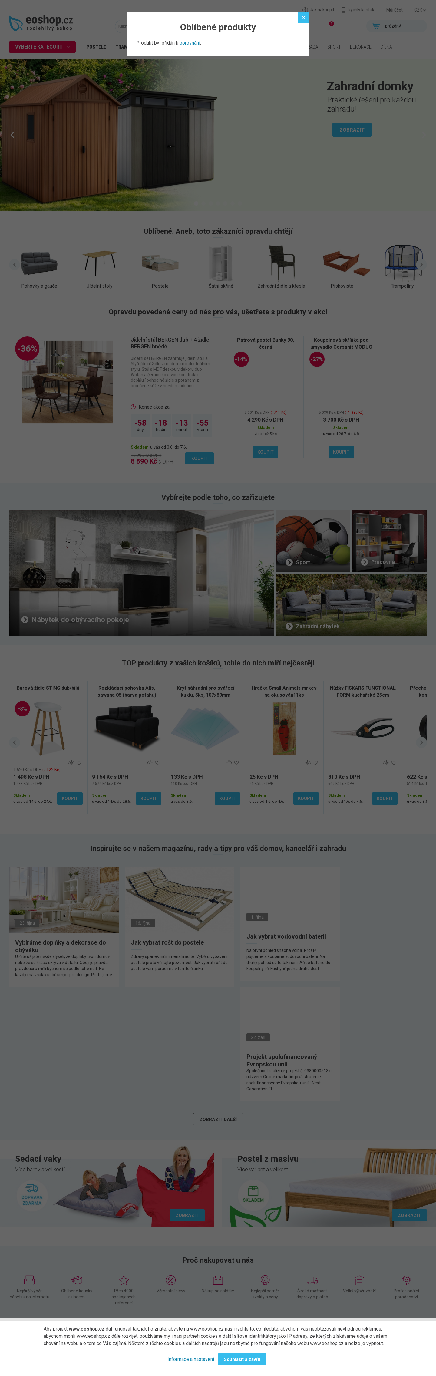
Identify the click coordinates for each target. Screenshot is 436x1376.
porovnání (190, 43)
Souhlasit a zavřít (242, 1359)
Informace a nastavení (190, 1359)
